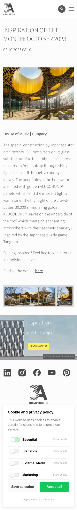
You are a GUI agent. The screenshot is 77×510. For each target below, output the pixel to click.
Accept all (54, 486)
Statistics (29, 451)
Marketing (30, 475)
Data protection (46, 499)
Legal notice (29, 499)
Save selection (22, 486)
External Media (34, 463)
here (39, 271)
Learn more (37, 346)
